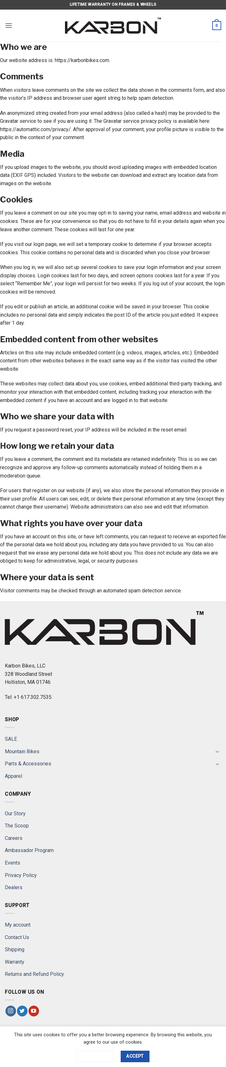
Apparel (13, 776)
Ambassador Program (29, 850)
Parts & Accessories (28, 764)
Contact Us (17, 937)
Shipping (14, 949)
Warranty (14, 962)
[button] (8, 25)
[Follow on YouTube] (33, 1011)
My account (17, 925)
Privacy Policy (21, 875)
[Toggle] (217, 751)
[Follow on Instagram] (10, 1011)
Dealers (13, 887)
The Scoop (17, 826)
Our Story (15, 813)
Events (12, 863)
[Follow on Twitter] (22, 1011)
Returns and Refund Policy (34, 974)
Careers (13, 838)
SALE (11, 739)
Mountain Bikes (22, 751)
